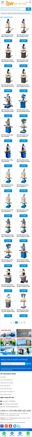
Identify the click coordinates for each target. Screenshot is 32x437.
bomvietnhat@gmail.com (12, 406)
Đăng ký (28, 363)
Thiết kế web (18, 430)
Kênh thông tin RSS (5, 394)
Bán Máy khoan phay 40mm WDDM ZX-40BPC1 (7, 211)
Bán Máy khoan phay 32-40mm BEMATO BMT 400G (8, 311)
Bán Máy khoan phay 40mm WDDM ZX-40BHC (23, 186)
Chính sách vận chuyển (6, 382)
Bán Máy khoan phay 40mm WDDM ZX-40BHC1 (7, 186)
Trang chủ (3, 13)
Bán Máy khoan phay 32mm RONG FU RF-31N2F (23, 61)
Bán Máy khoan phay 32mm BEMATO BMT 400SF (23, 311)
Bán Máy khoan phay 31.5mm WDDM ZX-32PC (23, 136)
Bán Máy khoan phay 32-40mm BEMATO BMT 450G (23, 286)
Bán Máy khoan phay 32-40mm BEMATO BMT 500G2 (8, 286)
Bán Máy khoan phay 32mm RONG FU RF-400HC (23, 36)
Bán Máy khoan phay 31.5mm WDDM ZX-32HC (7, 261)
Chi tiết (8, 40)
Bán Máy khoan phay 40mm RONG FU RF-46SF (7, 36)
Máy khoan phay (25, 13)
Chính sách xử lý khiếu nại (7, 391)
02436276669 (14, 404)
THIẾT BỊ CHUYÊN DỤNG (13, 13)
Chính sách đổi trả (5, 385)
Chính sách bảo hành (6, 388)
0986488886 (12, 401)
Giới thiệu (3, 377)
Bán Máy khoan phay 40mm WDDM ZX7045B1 (7, 161)
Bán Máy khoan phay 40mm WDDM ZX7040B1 (7, 136)
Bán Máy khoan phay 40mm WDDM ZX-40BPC (23, 211)
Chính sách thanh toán (6, 380)
